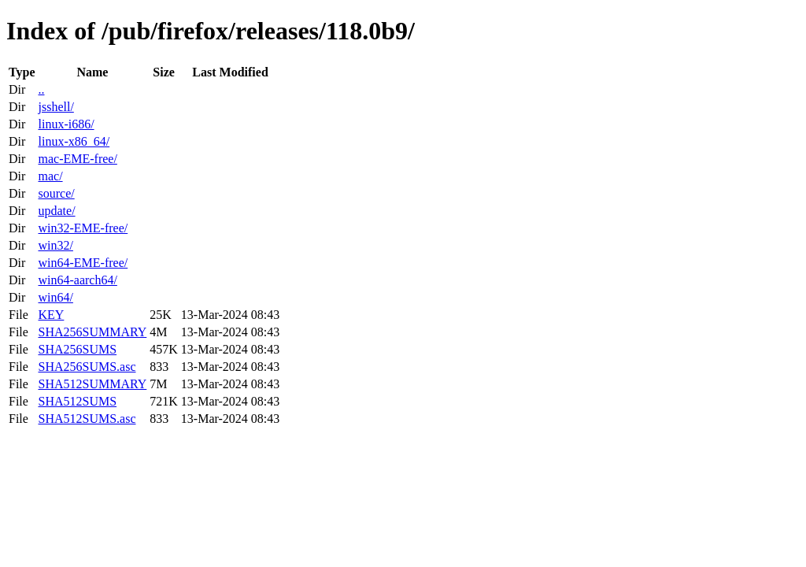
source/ (56, 193)
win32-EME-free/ (83, 228)
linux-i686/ (66, 124)
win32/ (55, 245)
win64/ (55, 297)
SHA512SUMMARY (92, 384)
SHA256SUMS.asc (86, 366)
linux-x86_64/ (73, 141)
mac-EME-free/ (77, 158)
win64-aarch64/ (77, 280)
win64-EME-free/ (83, 262)
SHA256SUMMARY (92, 332)
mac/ (50, 176)
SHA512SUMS (77, 401)
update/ (56, 210)
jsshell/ (55, 106)
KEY (51, 314)
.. (41, 89)
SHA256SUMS (77, 349)
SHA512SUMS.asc (86, 418)
